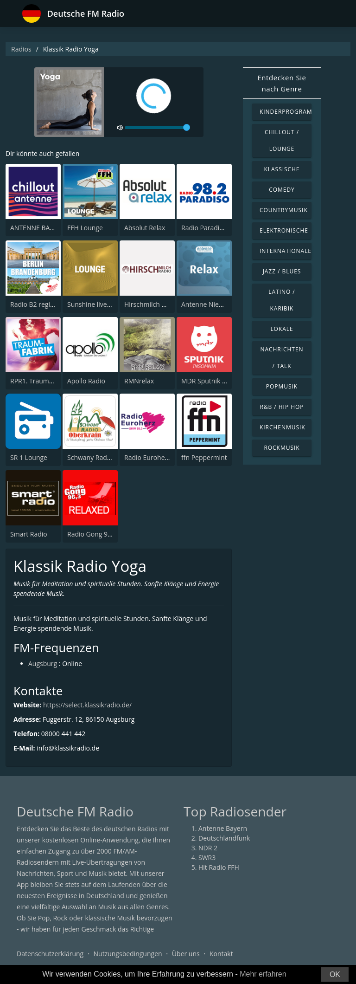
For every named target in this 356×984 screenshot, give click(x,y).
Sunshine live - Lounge (101, 304)
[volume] (157, 127)
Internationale (286, 251)
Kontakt (221, 953)
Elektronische (284, 230)
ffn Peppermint (204, 457)
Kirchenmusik (282, 427)
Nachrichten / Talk (281, 357)
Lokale (281, 329)
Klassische (282, 169)
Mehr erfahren (263, 974)
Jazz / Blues (282, 271)
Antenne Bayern (222, 828)
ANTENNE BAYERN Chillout (50, 227)
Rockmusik (281, 448)
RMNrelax (139, 380)
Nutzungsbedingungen (128, 953)
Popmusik (282, 386)
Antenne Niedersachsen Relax (226, 304)
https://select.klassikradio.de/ (87, 704)
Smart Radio (28, 534)
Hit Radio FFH (218, 867)
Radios (21, 49)
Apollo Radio (86, 380)
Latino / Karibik (281, 300)
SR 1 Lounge (28, 457)
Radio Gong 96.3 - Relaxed (106, 534)
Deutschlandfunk (224, 838)
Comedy (282, 190)
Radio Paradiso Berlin (213, 227)
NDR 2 (207, 847)
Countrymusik (284, 210)
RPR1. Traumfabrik (38, 380)
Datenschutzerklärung (50, 953)
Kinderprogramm (286, 112)
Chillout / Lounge (282, 140)
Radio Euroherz (147, 457)
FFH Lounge (85, 227)
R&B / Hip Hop (282, 407)
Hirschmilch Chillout (154, 304)
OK (335, 974)
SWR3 (207, 857)
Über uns (186, 953)
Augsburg (42, 663)
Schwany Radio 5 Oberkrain (108, 457)
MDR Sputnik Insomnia (215, 380)
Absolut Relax (144, 227)
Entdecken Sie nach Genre (281, 83)
